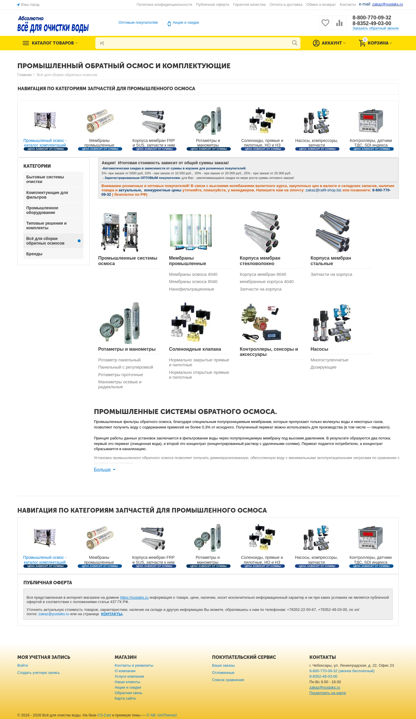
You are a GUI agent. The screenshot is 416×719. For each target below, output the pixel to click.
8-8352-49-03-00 (371, 23)
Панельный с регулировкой (125, 367)
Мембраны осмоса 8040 (193, 281)
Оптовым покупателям (138, 22)
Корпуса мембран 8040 (263, 274)
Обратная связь (128, 693)
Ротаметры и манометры (127, 349)
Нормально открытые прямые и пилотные (199, 375)
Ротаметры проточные (120, 374)
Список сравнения (228, 680)
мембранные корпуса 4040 (267, 281)
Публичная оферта (212, 4)
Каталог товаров (53, 43)
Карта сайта (125, 698)
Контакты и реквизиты (134, 665)
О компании (125, 671)
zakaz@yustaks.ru (53, 614)
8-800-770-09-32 (371, 18)
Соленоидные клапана (195, 349)
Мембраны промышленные (187, 261)
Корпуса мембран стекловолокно (260, 261)
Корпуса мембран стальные (331, 261)
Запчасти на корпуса (260, 289)
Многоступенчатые (329, 359)
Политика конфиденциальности (164, 4)
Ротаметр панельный (119, 359)
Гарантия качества (249, 4)
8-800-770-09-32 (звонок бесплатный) (341, 671)
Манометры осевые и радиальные (120, 384)
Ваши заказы (223, 665)
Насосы (319, 349)
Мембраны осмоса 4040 (193, 274)
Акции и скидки (186, 22)
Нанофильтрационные (191, 289)
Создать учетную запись (38, 672)
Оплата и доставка (286, 4)
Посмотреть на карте (327, 693)
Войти (22, 665)
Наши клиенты (127, 682)
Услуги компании (129, 676)
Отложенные (223, 672)
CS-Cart (104, 715)
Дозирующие (324, 367)
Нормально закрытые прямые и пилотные (199, 362)
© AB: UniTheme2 (161, 715)
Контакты (348, 4)
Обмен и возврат (321, 4)
